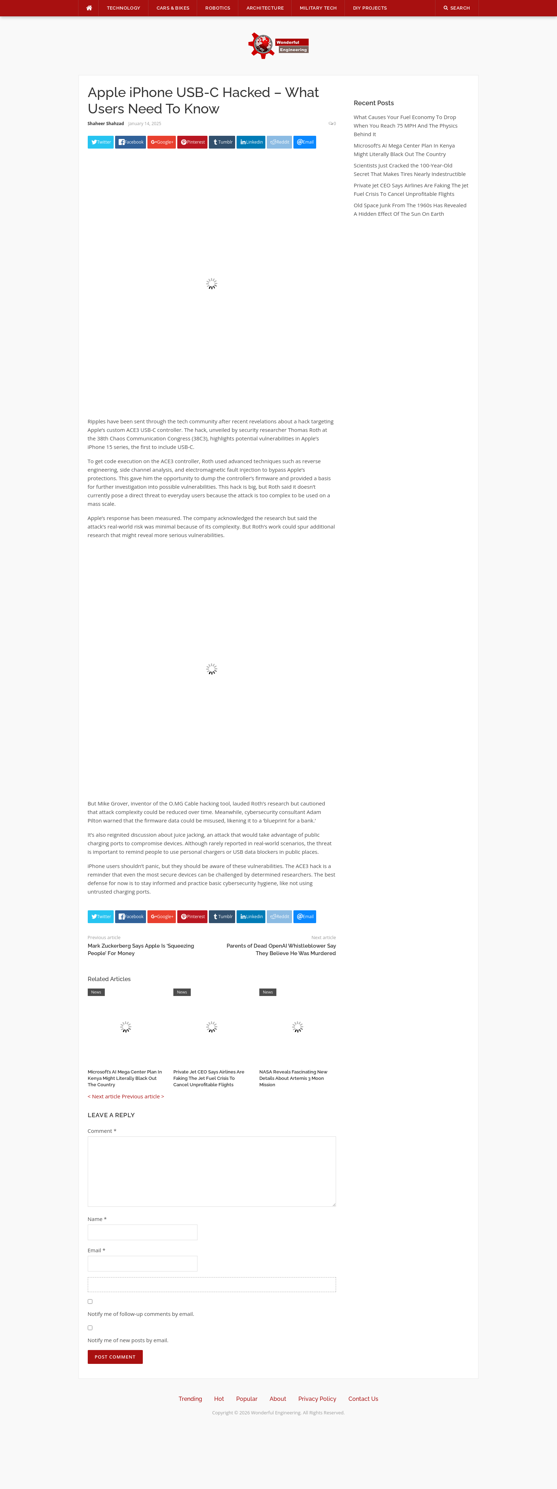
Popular (247, 1399)
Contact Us (363, 1399)
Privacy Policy (317, 1399)
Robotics (217, 8)
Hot (219, 1399)
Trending (190, 1399)
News (96, 992)
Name (97, 1218)
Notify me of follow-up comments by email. (141, 1313)
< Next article (104, 1096)
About (278, 1399)
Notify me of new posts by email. (128, 1340)
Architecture (265, 8)
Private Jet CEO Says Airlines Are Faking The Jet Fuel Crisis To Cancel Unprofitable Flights (208, 1078)
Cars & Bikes (173, 8)
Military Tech (318, 8)
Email (97, 1250)
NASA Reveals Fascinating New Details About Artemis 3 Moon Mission (293, 1078)
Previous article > (143, 1096)
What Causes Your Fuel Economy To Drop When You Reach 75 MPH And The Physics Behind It (406, 125)
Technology (124, 8)
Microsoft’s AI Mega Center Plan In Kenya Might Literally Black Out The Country (125, 1078)
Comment (102, 1130)
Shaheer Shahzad (106, 123)
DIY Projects (370, 8)
